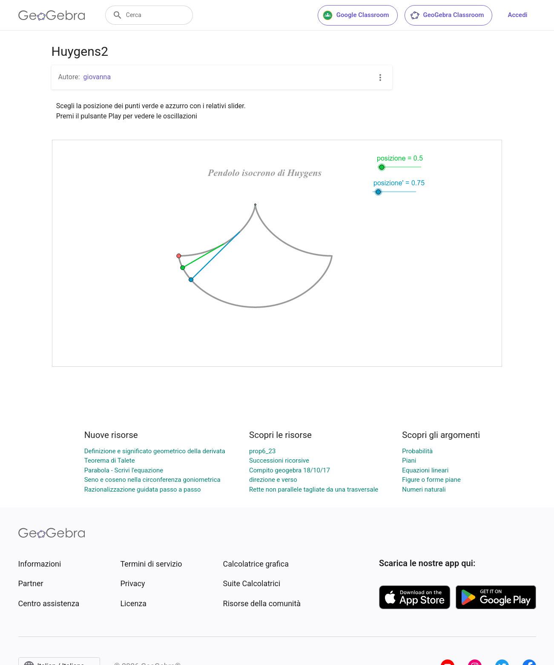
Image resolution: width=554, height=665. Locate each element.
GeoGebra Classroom (447, 15)
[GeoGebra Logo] (51, 15)
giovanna (97, 77)
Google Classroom (356, 15)
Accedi (517, 15)
